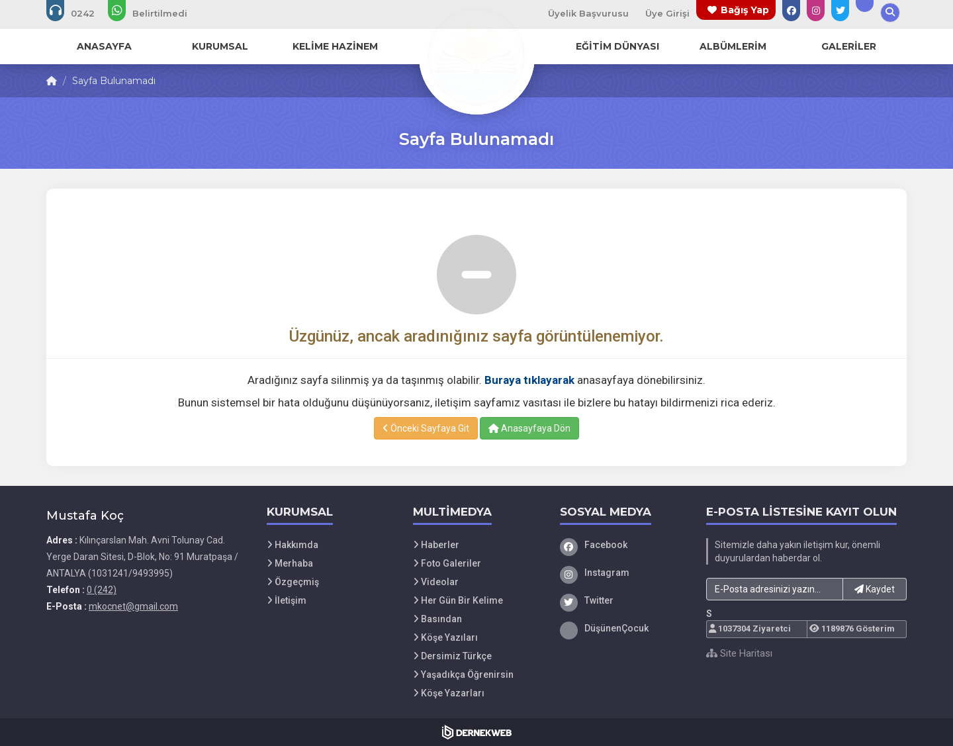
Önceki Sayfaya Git (426, 428)
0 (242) (101, 589)
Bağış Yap (745, 10)
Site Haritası (739, 653)
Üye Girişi (667, 13)
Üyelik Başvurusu (588, 13)
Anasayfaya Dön (529, 428)
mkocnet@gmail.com (133, 606)
